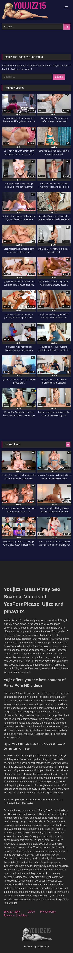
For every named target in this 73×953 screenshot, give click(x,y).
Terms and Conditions (16, 915)
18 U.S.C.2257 (12, 911)
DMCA (31, 911)
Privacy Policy (48, 911)
